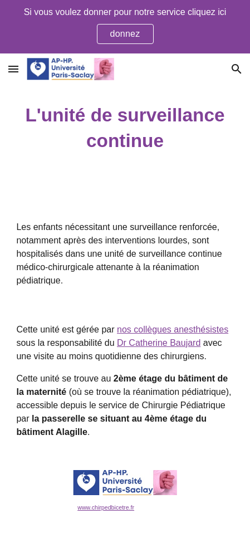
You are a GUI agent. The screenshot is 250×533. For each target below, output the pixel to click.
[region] (125, 26)
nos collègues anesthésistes (172, 329)
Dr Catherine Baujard (158, 343)
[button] (13, 68)
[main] (125, 128)
